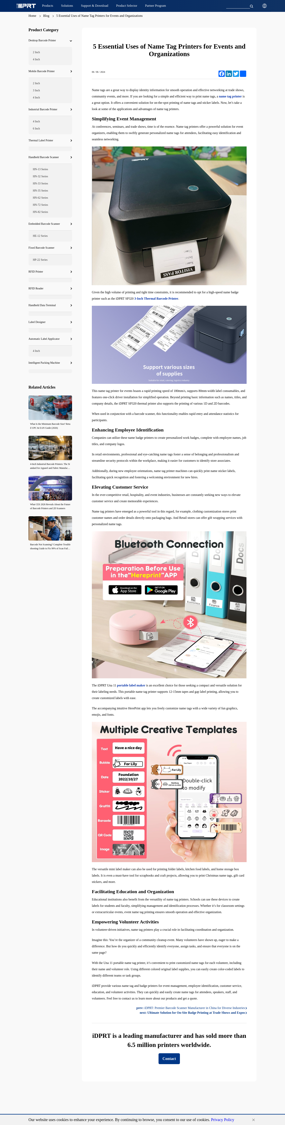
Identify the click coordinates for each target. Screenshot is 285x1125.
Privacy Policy (222, 1119)
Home (32, 15)
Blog (46, 15)
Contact (169, 1058)
